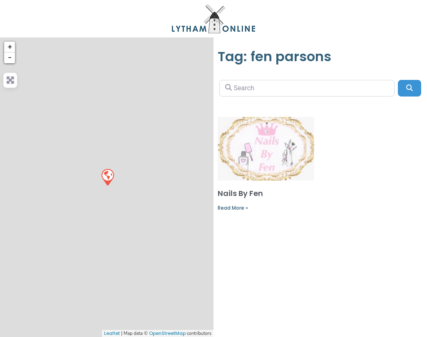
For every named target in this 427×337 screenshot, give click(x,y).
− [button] (10, 57)
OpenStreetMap (167, 333)
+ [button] (9, 47)
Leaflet (112, 333)
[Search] (307, 88)
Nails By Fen (240, 193)
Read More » (233, 207)
